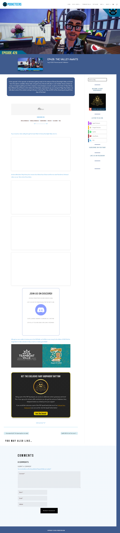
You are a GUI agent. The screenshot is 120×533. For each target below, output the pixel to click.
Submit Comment (49, 510)
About (107, 4)
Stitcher (55, 120)
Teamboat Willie (86, 4)
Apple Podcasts (25, 120)
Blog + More (75, 4)
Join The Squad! (40, 413)
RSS (60, 120)
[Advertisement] (100, 180)
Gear (101, 4)
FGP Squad (95, 4)
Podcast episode (58, 62)
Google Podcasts (34, 120)
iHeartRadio (43, 120)
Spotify (50, 120)
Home (69, 4)
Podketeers (65, 62)
